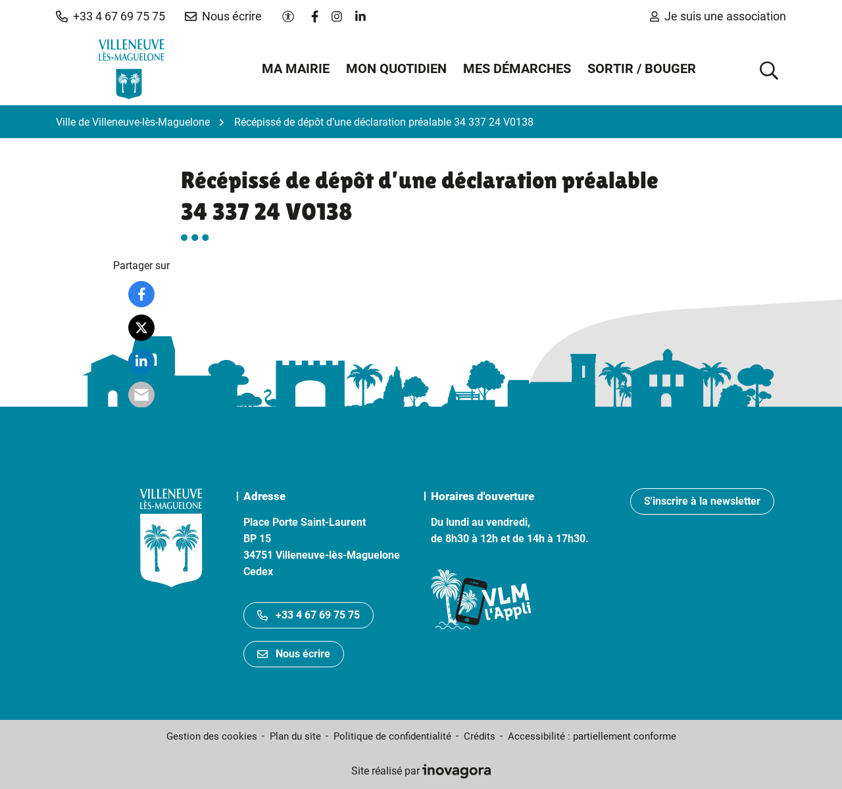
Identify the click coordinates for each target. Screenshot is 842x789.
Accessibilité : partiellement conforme (592, 736)
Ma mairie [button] (296, 68)
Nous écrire (293, 654)
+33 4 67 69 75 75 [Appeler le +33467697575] (308, 615)
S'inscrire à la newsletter (702, 501)
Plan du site (295, 736)
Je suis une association (718, 16)
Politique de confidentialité (392, 736)
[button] (110, 16)
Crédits (479, 736)
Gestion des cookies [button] (211, 736)
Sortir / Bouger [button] (641, 68)
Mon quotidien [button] (396, 68)
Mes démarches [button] (517, 68)
